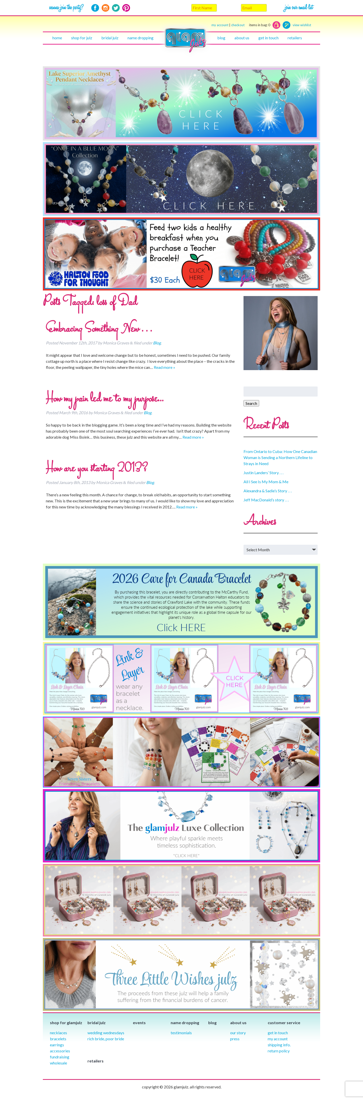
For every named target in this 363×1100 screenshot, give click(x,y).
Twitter (116, 8)
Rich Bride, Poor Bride (105, 1038)
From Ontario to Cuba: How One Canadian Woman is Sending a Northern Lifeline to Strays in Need (280, 457)
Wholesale (58, 1062)
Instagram (105, 8)
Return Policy (279, 1050)
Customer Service (284, 1022)
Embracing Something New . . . (99, 329)
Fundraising (59, 1056)
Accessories (60, 1050)
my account (219, 25)
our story (238, 1032)
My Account (278, 1038)
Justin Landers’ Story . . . (263, 472)
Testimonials (181, 1032)
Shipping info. (279, 1044)
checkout (250, 25)
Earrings (57, 1044)
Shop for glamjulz (66, 1022)
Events (139, 1022)
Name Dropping (141, 37)
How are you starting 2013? (97, 469)
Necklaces (58, 1032)
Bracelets (58, 1038)
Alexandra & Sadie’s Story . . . (268, 490)
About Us (241, 37)
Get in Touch (278, 1032)
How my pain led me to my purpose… (104, 399)
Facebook (95, 8)
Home (57, 37)
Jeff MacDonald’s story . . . (266, 499)
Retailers (295, 37)
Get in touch (268, 37)
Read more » (164, 367)
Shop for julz (81, 37)
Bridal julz (109, 37)
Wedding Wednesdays (105, 1032)
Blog (221, 37)
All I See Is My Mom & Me (266, 481)
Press (234, 1038)
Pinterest (126, 8)
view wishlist (302, 25)
